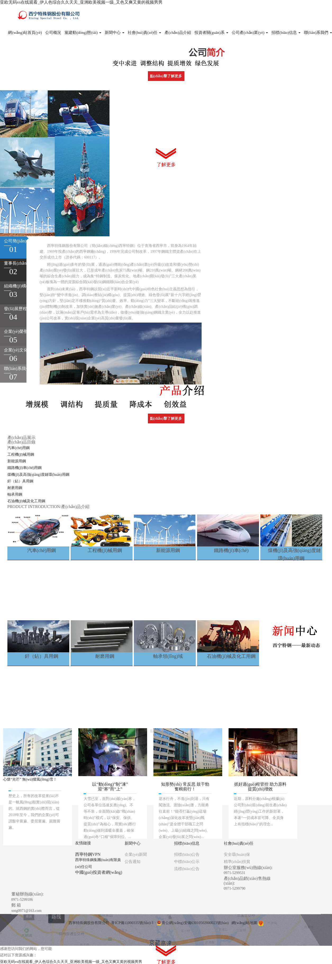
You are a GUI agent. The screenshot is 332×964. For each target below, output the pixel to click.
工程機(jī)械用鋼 (20, 454)
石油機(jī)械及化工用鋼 (26, 501)
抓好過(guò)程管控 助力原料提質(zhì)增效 (260, 786)
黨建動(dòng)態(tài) (83, 32)
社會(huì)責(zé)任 (144, 32)
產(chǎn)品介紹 (178, 32)
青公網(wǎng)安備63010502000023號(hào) (192, 923)
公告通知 (132, 861)
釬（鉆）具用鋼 (20, 481)
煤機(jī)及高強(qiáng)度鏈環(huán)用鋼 (38, 475)
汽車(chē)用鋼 (18, 448)
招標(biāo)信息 (286, 32)
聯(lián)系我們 (318, 32)
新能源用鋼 (16, 461)
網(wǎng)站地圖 (244, 923)
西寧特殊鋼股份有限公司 (89, 923)
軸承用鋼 (14, 494)
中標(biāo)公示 (186, 861)
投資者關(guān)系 (211, 32)
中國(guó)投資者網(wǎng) (98, 872)
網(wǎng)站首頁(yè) (25, 32)
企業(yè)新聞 (136, 854)
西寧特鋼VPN (88, 854)
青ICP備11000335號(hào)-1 (132, 923)
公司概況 (53, 32)
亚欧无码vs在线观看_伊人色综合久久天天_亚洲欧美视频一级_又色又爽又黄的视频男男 (81, 2)
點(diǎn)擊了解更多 (166, 76)
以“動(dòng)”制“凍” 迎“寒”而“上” (110, 786)
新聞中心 (114, 32)
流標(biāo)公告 (186, 869)
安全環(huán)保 (237, 854)
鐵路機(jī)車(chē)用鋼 (24, 468)
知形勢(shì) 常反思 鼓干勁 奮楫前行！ (185, 786)
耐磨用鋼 (14, 488)
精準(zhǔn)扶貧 (237, 861)
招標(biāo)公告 (186, 854)
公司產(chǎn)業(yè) (250, 32)
